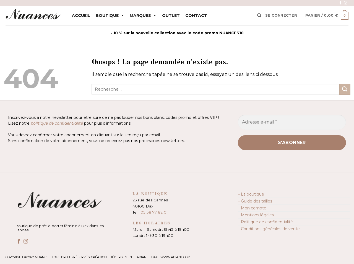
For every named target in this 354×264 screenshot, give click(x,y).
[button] (281, 15)
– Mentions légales (256, 214)
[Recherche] (259, 15)
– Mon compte (252, 208)
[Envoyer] (344, 89)
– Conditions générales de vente (269, 228)
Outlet (171, 15)
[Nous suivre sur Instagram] (345, 3)
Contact (196, 15)
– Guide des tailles (255, 201)
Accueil (81, 15)
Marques (143, 15)
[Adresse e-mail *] (292, 122)
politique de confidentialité (57, 123)
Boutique (110, 15)
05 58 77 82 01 (154, 212)
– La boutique (251, 194)
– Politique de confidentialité (265, 221)
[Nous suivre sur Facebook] (340, 3)
